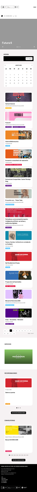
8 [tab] (21, 445)
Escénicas (8, 98)
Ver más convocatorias (18, 450)
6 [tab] (17, 445)
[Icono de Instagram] (8, 484)
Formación (8, 117)
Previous (3, 37)
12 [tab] (27, 445)
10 (7, 324)
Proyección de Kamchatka (13, 272)
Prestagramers (18, 347)
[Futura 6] (7, 33)
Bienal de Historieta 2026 (12, 291)
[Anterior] (5, 55)
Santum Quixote (10, 94)
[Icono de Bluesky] (12, 484)
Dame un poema (10, 383)
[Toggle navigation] (29, 49)
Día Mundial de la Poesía (12, 253)
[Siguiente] (31, 55)
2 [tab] (18, 37)
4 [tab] (14, 445)
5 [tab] (16, 445)
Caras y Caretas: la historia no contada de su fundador (17, 233)
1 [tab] (17, 37)
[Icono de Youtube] (3, 484)
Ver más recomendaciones (18, 403)
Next (34, 37)
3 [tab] (20, 398)
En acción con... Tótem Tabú (13, 191)
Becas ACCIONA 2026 (11, 430)
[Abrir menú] (34, 2)
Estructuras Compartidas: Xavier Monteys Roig (18, 171)
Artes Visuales (10, 195)
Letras (7, 136)
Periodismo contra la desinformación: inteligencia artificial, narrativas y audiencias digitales (16, 212)
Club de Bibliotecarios (11, 132)
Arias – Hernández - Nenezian (14, 310)
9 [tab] (22, 445)
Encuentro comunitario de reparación (16, 151)
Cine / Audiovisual (10, 276)
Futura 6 (7, 33)
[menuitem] (9, 467)
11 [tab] (26, 445)
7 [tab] (19, 445)
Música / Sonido (9, 314)
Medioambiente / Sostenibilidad (13, 155)
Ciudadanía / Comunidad (19, 117)
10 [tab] (24, 445)
